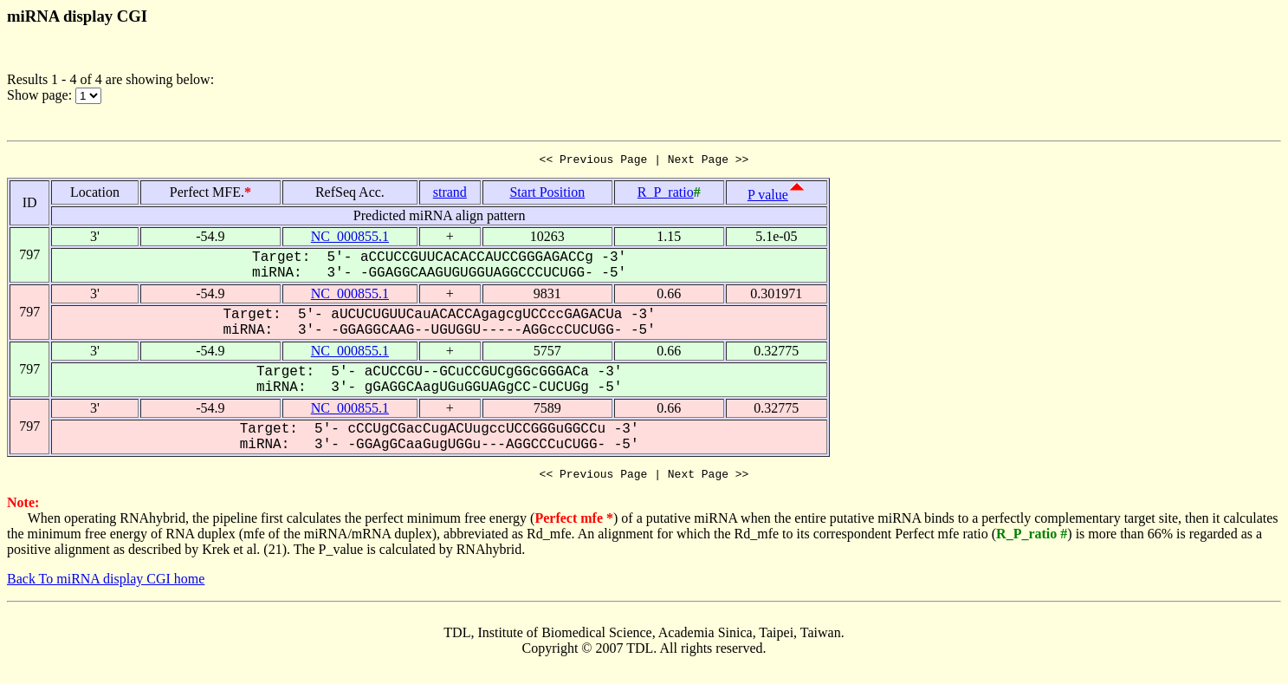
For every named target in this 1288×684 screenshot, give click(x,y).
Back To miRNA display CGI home (105, 584)
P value (768, 197)
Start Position (547, 194)
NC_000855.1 (350, 238)
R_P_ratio (666, 194)
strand (450, 194)
